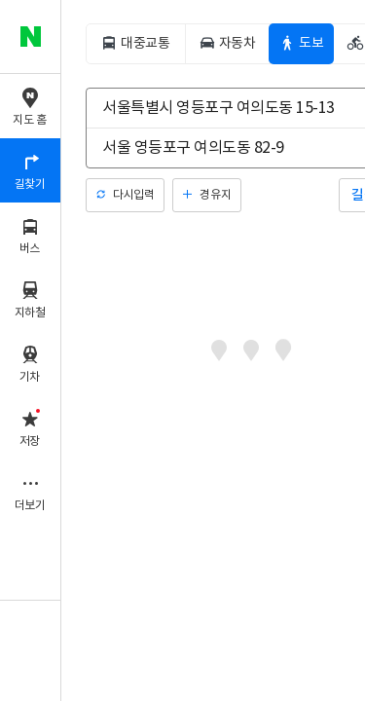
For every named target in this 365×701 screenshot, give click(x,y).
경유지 (215, 195)
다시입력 (133, 195)
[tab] (135, 43)
